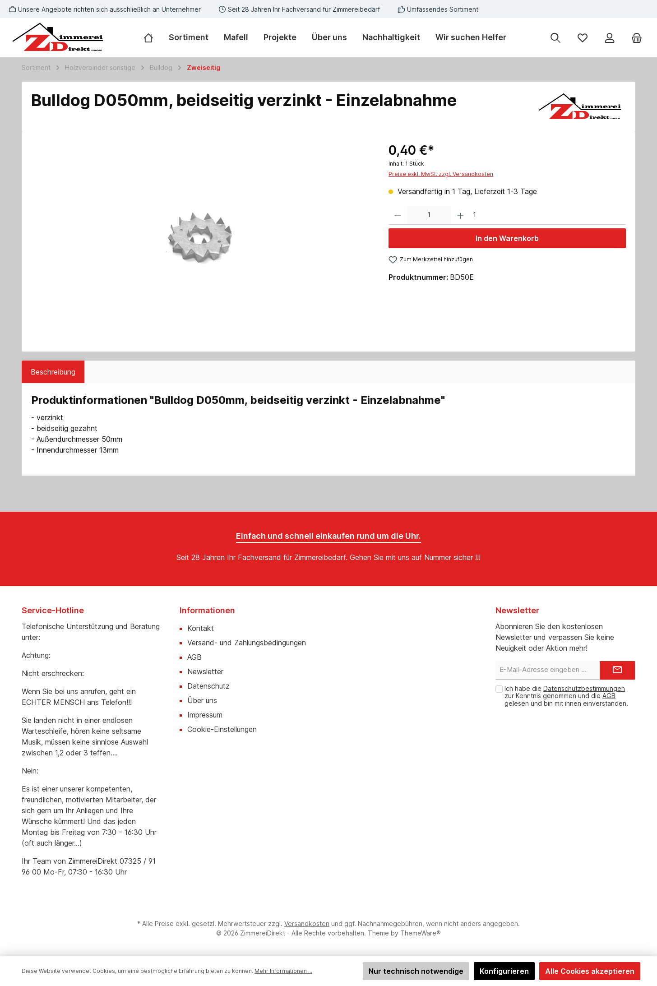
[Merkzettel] (582, 37)
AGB (194, 657)
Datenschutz (208, 685)
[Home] (152, 37)
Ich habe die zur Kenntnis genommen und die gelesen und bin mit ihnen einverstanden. (566, 696)
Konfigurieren (504, 971)
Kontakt (200, 628)
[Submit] (617, 670)
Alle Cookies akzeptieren (589, 971)
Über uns (202, 700)
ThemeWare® (420, 933)
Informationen (207, 610)
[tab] (53, 372)
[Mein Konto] (609, 37)
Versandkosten (306, 923)
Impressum (204, 714)
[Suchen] (555, 37)
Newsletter (205, 671)
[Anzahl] (429, 215)
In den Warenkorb (507, 238)
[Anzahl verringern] (398, 215)
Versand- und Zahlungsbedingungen (246, 642)
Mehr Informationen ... (283, 970)
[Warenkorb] (636, 37)
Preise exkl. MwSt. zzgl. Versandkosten (441, 174)
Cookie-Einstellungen (222, 729)
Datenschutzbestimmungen (584, 688)
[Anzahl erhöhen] (460, 215)
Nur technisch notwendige (416, 971)
